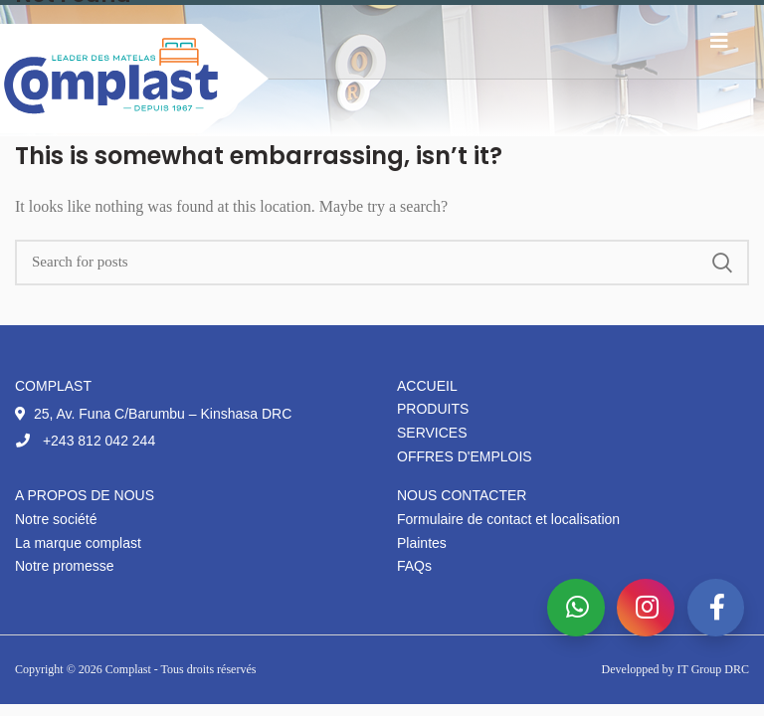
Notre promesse (64, 566)
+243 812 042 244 (85, 440)
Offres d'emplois (464, 456)
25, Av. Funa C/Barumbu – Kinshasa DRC (153, 414)
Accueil (427, 386)
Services (432, 433)
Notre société (55, 519)
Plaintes (422, 543)
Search (722, 262)
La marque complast (78, 543)
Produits (433, 409)
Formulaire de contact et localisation (508, 519)
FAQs (414, 566)
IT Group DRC (713, 669)
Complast (129, 669)
